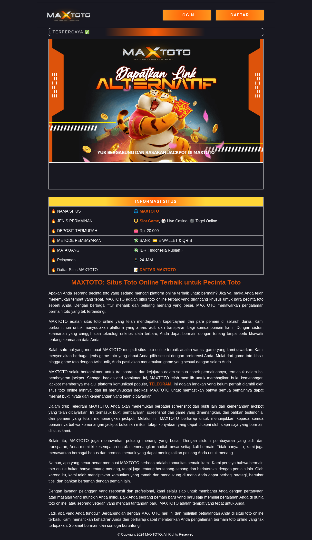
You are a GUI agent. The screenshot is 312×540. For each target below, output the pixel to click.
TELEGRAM (160, 384)
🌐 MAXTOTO (146, 211)
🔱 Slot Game (146, 221)
